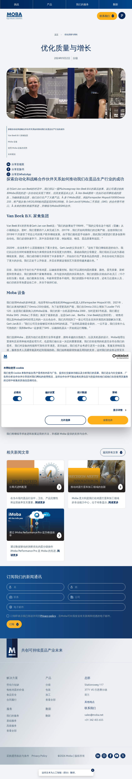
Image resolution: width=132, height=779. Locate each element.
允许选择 (65, 420)
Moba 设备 (12, 142)
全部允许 (108, 420)
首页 (56, 34)
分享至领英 (15, 164)
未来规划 (12, 154)
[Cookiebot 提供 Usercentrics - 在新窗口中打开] (114, 356)
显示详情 (117, 410)
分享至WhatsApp (19, 174)
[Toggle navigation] (121, 15)
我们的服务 (82, 4)
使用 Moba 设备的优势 (17, 148)
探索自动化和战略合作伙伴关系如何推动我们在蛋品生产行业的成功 (36, 129)
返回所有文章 (110, 452)
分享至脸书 (15, 169)
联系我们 (105, 16)
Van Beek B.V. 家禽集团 (18, 135)
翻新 (115, 4)
